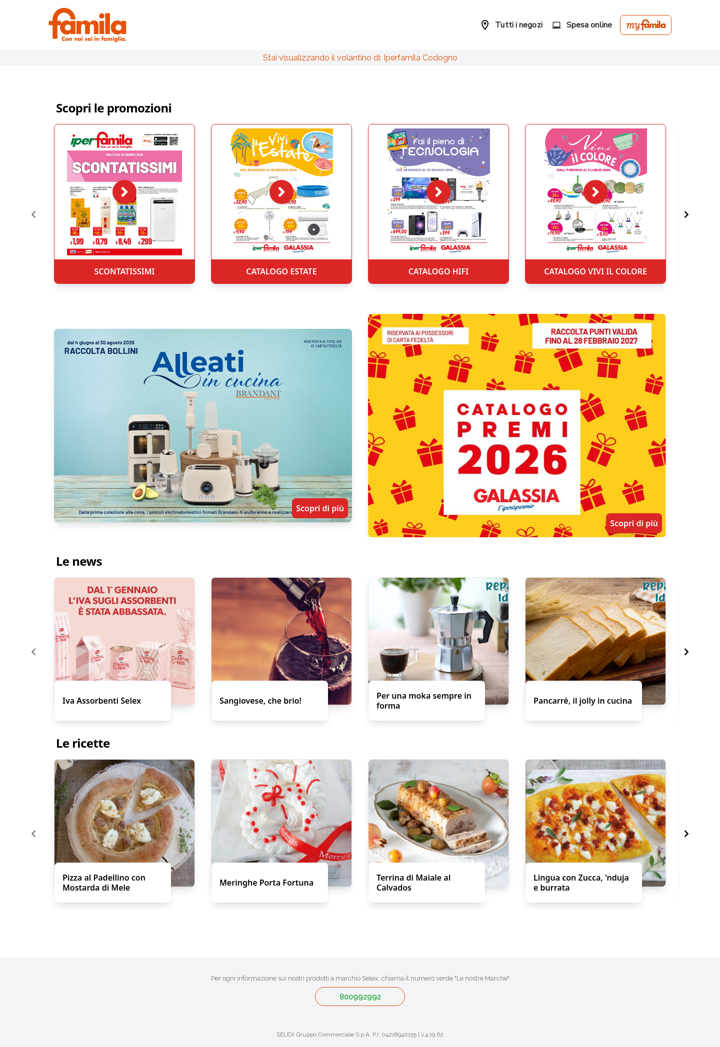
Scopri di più (320, 508)
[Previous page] (33, 215)
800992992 (360, 997)
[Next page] (686, 215)
